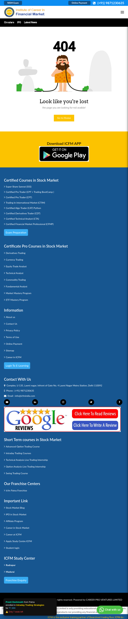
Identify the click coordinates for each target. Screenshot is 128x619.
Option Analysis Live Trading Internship (26, 466)
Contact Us (11, 323)
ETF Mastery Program (17, 299)
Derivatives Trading (16, 253)
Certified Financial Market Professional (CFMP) (30, 224)
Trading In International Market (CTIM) (25, 202)
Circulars (9, 22)
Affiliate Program (14, 521)
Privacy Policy (13, 330)
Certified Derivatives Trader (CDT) (23, 213)
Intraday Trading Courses (18, 453)
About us (10, 317)
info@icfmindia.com (25, 395)
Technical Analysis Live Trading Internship (27, 459)
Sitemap (10, 350)
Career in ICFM (13, 357)
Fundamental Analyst (16, 286)
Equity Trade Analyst (16, 266)
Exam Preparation (16, 232)
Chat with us (109, 609)
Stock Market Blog (15, 507)
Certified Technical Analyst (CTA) (22, 218)
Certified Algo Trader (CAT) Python (23, 208)
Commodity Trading (16, 279)
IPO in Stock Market (16, 514)
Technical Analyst (14, 273)
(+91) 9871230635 (24, 390)
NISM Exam (13, 3)
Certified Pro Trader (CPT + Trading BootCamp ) (30, 192)
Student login (12, 547)
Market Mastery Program (18, 293)
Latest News (30, 22)
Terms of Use (12, 337)
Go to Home (64, 118)
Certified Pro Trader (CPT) (19, 197)
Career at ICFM (14, 534)
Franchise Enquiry (16, 580)
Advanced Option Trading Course (23, 446)
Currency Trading (14, 259)
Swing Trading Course (17, 473)
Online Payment (79, 3)
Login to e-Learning (17, 365)
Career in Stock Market (17, 527)
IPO (19, 22)
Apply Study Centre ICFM (19, 541)
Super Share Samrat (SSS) (19, 186)
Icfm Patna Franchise (16, 490)
